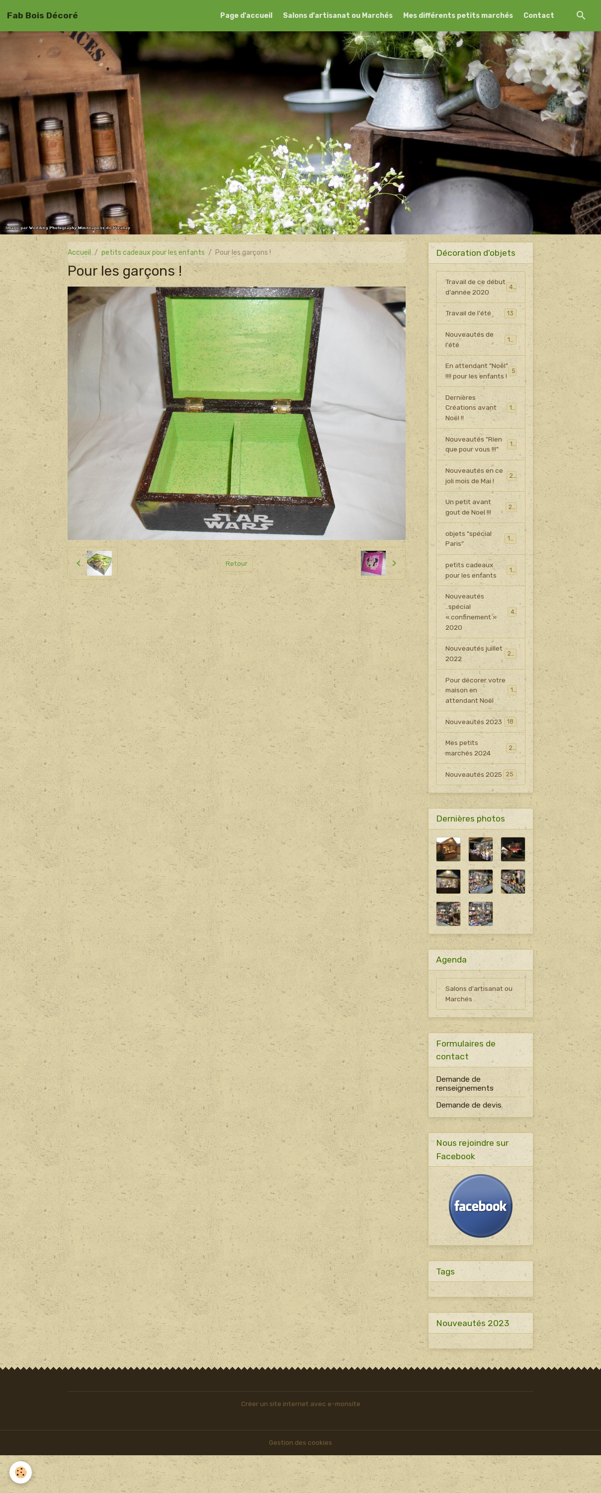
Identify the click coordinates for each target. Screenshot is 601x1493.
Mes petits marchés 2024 (480, 773)
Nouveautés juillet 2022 (480, 678)
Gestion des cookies (300, 1480)
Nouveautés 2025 (480, 805)
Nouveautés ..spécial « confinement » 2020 (481, 636)
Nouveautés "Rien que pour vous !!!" (480, 466)
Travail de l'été (480, 324)
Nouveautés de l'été (480, 350)
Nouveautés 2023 (480, 747)
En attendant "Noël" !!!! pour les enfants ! (480, 387)
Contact (538, 15)
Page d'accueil (246, 15)
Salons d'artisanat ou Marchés (338, 15)
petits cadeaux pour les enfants (153, 252)
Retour (236, 563)
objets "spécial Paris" (480, 562)
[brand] (42, 15)
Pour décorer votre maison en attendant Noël (481, 715)
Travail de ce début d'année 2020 (481, 292)
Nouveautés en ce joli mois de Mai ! (480, 498)
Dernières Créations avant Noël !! (480, 430)
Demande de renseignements (465, 1120)
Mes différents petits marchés (458, 15)
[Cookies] (21, 1472)
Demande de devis (469, 1141)
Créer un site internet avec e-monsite (301, 1441)
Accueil (79, 252)
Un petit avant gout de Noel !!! (480, 530)
